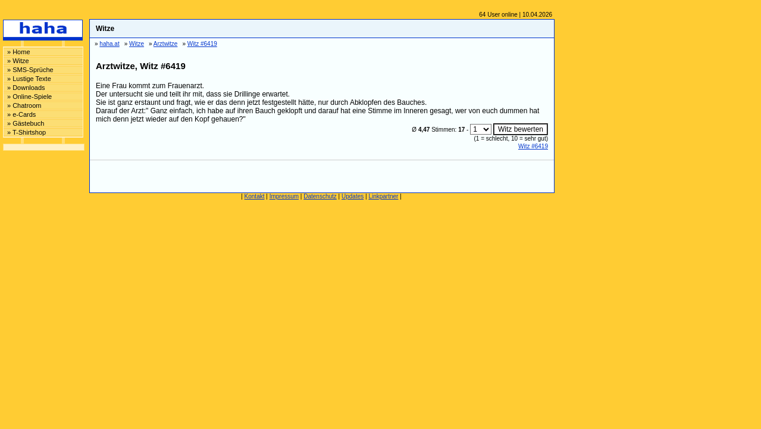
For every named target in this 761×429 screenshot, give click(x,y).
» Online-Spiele (29, 96)
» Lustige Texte (29, 78)
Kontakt (255, 196)
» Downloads (26, 87)
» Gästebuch (25, 123)
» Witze (18, 60)
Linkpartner (383, 196)
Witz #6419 (533, 146)
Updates (353, 196)
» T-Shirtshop (26, 132)
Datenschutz (320, 196)
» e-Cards (21, 114)
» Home (18, 51)
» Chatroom (24, 105)
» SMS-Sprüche (30, 69)
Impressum (284, 196)
